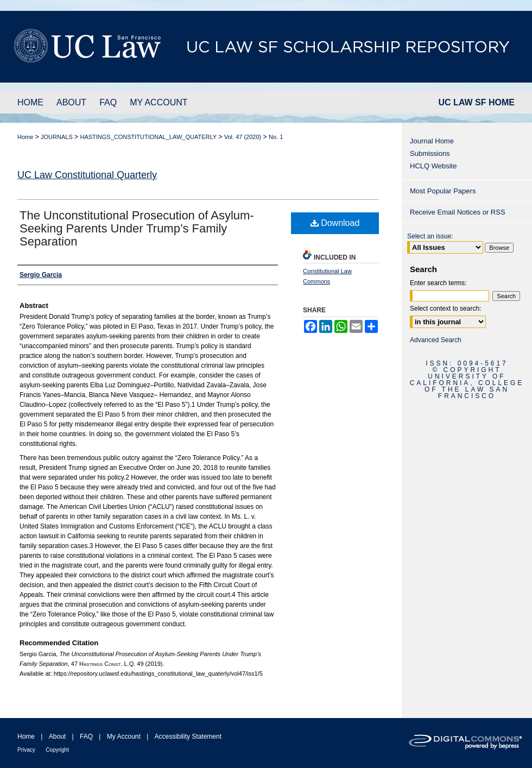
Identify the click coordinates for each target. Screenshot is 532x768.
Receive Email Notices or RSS (457, 212)
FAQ (86, 736)
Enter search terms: (438, 283)
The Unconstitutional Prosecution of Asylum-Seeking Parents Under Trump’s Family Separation (137, 228)
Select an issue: (430, 236)
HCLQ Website (433, 166)
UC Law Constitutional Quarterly (87, 174)
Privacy (26, 750)
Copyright (57, 750)
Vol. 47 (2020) (243, 137)
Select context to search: (445, 308)
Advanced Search (435, 340)
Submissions (430, 153)
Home (25, 137)
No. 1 (276, 137)
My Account (124, 736)
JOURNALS (57, 137)
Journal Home (432, 141)
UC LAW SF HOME (477, 102)
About (57, 736)
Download (335, 223)
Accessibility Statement (188, 736)
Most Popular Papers (443, 191)
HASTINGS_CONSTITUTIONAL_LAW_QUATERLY (148, 137)
